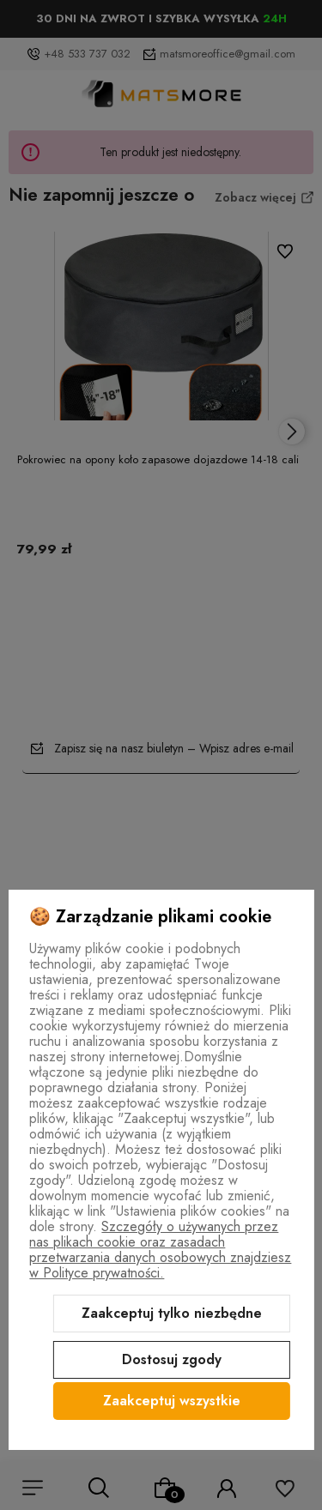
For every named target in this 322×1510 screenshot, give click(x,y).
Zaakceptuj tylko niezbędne (172, 1313)
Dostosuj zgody (172, 1359)
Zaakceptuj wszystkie (171, 1400)
